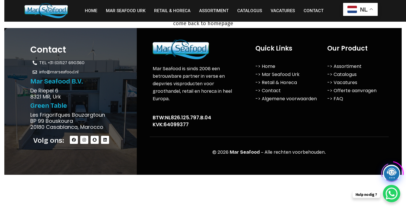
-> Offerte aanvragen (352, 90)
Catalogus (249, 10)
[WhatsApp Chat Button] (391, 193)
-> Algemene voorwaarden (286, 98)
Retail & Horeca (172, 10)
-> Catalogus (342, 74)
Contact (313, 10)
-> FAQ (335, 98)
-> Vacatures (342, 82)
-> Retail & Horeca (276, 82)
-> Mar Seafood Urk (277, 74)
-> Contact (268, 90)
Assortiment (214, 10)
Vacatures (283, 10)
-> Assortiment (344, 66)
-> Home (265, 66)
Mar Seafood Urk (125, 10)
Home (91, 10)
